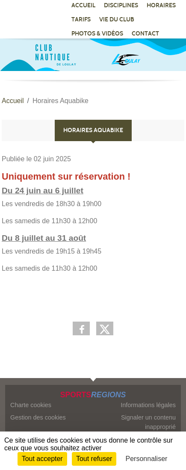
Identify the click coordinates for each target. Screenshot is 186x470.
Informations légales (148, 405)
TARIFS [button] (81, 19)
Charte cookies (30, 405)
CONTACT (145, 33)
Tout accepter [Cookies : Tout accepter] (42, 458)
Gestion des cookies (38, 417)
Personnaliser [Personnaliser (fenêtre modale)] (147, 458)
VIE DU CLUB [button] (116, 19)
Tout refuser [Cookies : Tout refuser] (94, 458)
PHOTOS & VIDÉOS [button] (97, 33)
